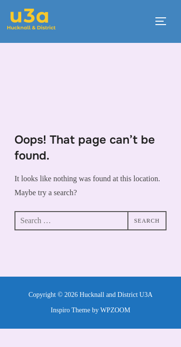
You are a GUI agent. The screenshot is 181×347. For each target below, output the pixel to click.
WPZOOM (115, 267)
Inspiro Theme (70, 267)
